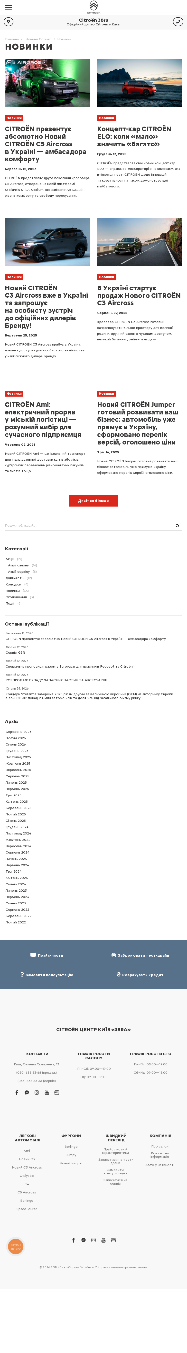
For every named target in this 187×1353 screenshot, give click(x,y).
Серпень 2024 (17, 852)
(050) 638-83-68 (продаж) (36, 1073)
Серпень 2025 (17, 776)
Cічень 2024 (16, 884)
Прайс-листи (46, 955)
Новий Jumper (71, 1163)
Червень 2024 (17, 865)
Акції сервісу (19, 572)
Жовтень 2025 (18, 763)
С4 (27, 1184)
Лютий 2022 (16, 922)
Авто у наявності (159, 1165)
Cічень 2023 (16, 903)
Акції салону (18, 565)
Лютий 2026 (16, 738)
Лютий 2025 (16, 814)
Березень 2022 (18, 916)
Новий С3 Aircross (27, 1167)
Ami (27, 1151)
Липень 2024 (16, 859)
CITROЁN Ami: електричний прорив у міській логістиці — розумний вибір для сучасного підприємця (43, 419)
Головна (12, 39)
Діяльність (15, 578)
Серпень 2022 (17, 910)
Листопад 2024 (18, 833)
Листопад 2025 (18, 757)
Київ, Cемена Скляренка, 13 (36, 1064)
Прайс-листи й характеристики (115, 1151)
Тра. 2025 (13, 795)
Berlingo (26, 1201)
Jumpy (71, 1155)
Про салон (159, 1146)
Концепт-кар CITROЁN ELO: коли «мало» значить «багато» (134, 136)
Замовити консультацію (115, 1171)
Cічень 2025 (16, 821)
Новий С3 (27, 1159)
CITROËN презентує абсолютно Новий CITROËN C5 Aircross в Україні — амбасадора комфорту (45, 144)
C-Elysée (27, 1176)
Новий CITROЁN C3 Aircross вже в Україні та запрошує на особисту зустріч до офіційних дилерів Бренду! (46, 307)
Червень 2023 (17, 897)
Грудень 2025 (17, 751)
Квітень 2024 (17, 878)
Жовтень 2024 (18, 840)
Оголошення (16, 597)
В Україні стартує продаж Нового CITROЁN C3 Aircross (139, 295)
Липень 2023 (16, 890)
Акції (10, 559)
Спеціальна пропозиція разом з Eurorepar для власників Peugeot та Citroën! (69, 666)
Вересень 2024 (18, 846)
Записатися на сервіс (115, 1182)
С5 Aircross (27, 1192)
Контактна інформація (159, 1155)
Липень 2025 (16, 782)
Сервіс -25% (16, 652)
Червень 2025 (17, 789)
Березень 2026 (18, 732)
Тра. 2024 (13, 871)
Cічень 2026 (16, 744)
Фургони (71, 1136)
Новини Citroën (38, 39)
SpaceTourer (27, 1209)
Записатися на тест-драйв (115, 1161)
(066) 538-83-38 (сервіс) (37, 1081)
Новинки (14, 118)
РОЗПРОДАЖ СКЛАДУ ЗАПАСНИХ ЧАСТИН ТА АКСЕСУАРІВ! (56, 680)
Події (10, 603)
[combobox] (93, 525)
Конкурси (13, 584)
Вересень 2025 (18, 770)
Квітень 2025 (17, 802)
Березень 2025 (18, 808)
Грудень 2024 (17, 827)
